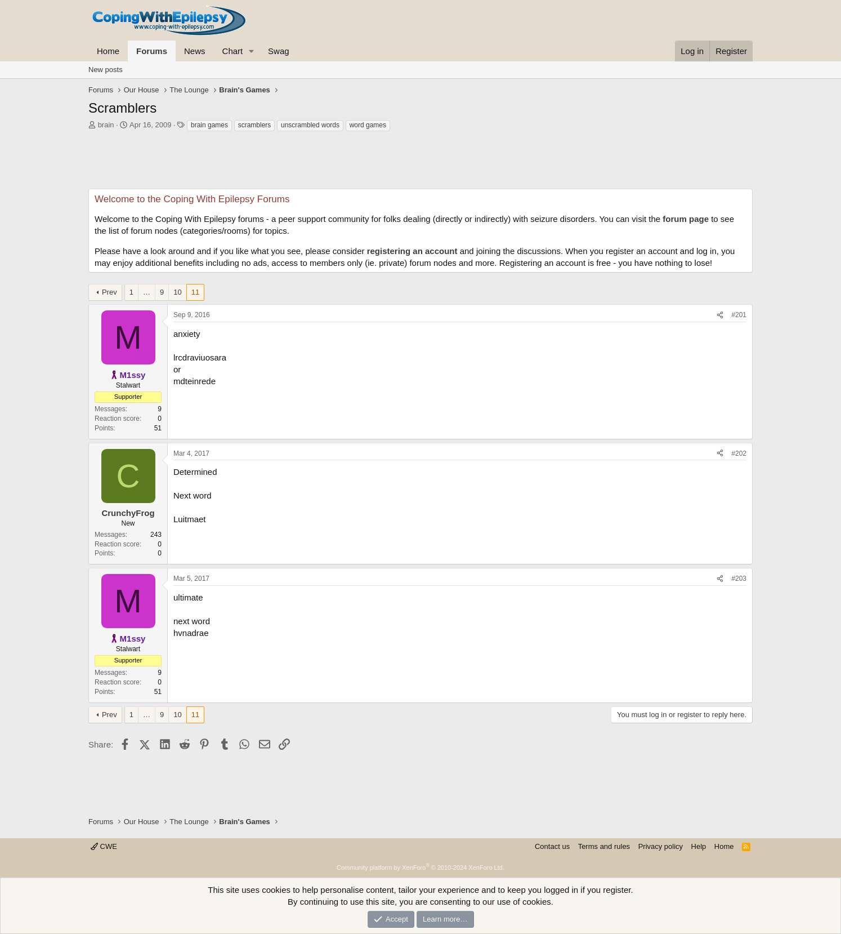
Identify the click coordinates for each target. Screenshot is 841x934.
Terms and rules (604, 846)
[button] (252, 51)
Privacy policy (660, 846)
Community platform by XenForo (420, 867)
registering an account (412, 251)
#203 (738, 578)
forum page (686, 219)
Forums (151, 51)
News (194, 51)
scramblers (254, 125)
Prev (109, 292)
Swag (278, 51)
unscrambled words (310, 125)
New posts (105, 69)
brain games (209, 125)
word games (368, 125)
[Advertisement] (420, 163)
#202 (738, 453)
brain (106, 125)
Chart (232, 51)
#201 (738, 315)
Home (108, 51)
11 (195, 292)
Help (698, 846)
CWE (104, 846)
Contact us (552, 846)
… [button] (146, 292)
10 (177, 292)
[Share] (720, 315)
